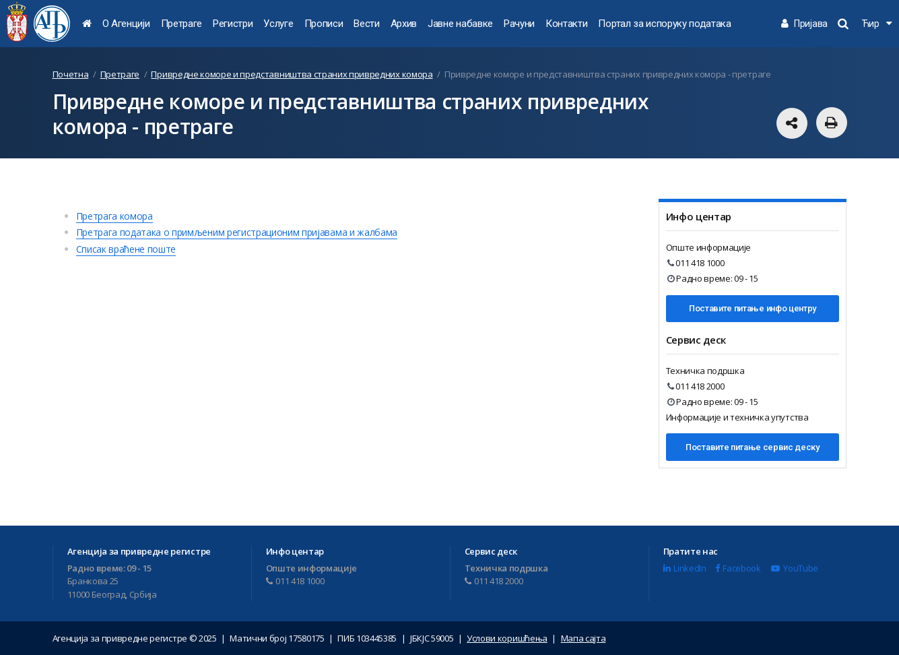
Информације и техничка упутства (737, 417)
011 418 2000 (696, 386)
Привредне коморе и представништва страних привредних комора (291, 74)
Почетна (71, 74)
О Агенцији (126, 24)
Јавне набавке (460, 24)
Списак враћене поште (126, 249)
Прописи (323, 24)
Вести (366, 24)
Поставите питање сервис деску (753, 447)
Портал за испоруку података (664, 24)
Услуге (278, 24)
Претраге (181, 24)
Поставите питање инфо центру (752, 308)
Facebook (738, 568)
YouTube (794, 568)
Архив (404, 24)
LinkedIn (684, 568)
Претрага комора (114, 216)
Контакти (566, 24)
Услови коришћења (507, 638)
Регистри (233, 24)
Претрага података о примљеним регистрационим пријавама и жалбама (237, 232)
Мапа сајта (583, 638)
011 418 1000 (696, 263)
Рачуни (519, 24)
